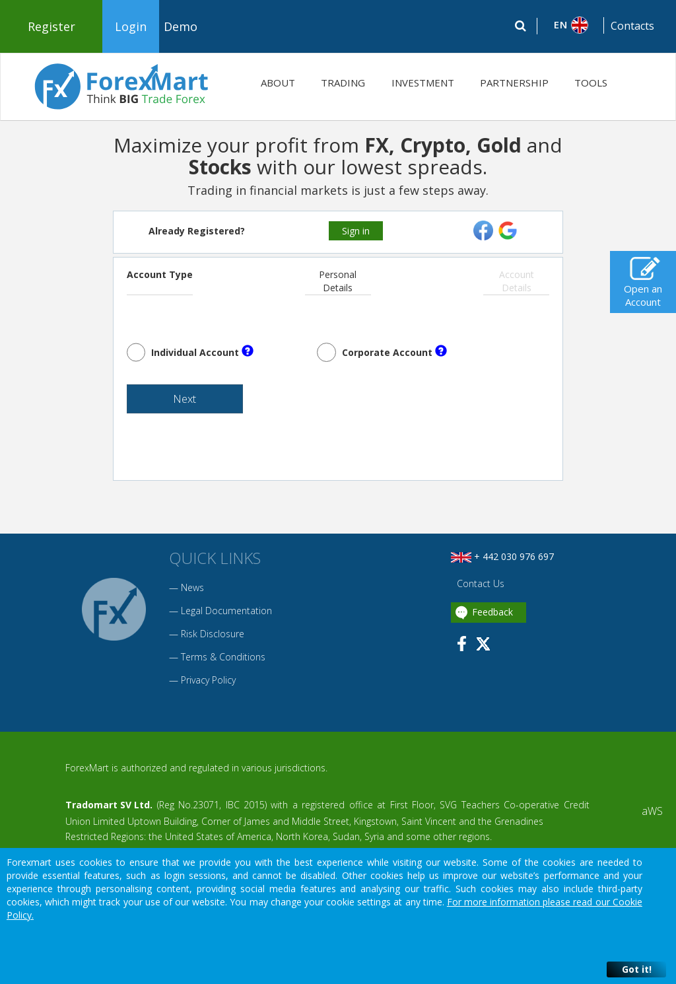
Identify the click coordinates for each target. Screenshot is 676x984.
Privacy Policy (208, 684)
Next (169, 402)
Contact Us (479, 588)
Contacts (632, 25)
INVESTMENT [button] (422, 82)
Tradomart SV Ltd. (108, 809)
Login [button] (131, 26)
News (192, 592)
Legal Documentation (226, 615)
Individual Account (202, 352)
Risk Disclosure (212, 638)
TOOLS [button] (590, 82)
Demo (180, 26)
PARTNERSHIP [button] (514, 82)
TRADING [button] (343, 82)
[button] (570, 25)
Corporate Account (394, 352)
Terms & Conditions (223, 661)
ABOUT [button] (278, 82)
